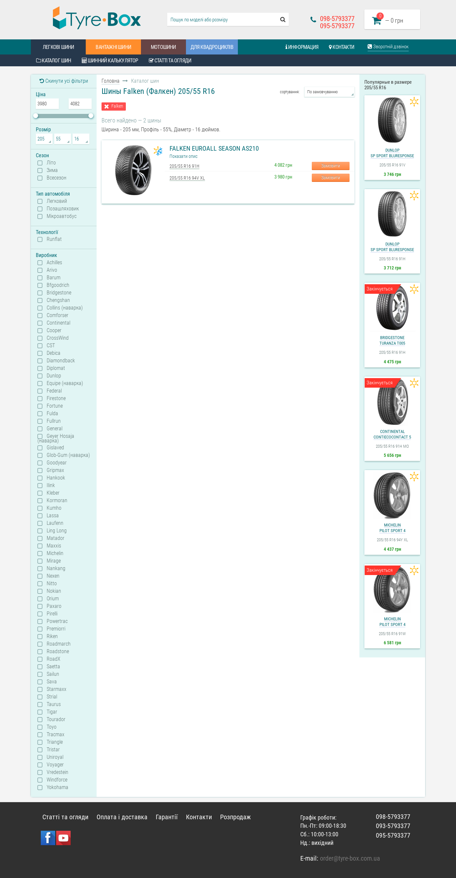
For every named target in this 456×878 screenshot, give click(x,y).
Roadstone (58, 651)
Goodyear (57, 463)
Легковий (57, 201)
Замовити (330, 165)
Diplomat (56, 368)
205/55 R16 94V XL (187, 178)
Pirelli (52, 614)
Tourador (56, 719)
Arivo (52, 270)
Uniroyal (55, 757)
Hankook (56, 478)
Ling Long (57, 531)
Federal (54, 391)
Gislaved (55, 448)
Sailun (53, 674)
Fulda (52, 414)
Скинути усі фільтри (63, 81)
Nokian (54, 591)
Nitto (52, 584)
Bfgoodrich (58, 285)
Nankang (56, 568)
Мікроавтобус (62, 216)
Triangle (55, 742)
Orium (53, 599)
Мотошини (163, 47)
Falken (117, 106)
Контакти (341, 47)
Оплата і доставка (122, 817)
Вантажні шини (113, 47)
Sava (52, 682)
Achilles (54, 263)
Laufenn (55, 523)
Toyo (52, 727)
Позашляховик (63, 209)
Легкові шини (58, 47)
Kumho (54, 508)
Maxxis (54, 546)
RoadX (53, 659)
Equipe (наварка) (65, 383)
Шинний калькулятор (110, 60)
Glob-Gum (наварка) (68, 455)
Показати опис (183, 156)
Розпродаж (235, 817)
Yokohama (57, 787)
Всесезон (56, 178)
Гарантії (167, 817)
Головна (111, 81)
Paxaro (54, 606)
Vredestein (57, 772)
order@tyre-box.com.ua (350, 858)
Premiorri (56, 629)
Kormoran (57, 500)
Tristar (53, 750)
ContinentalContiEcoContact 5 (392, 434)
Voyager (55, 765)
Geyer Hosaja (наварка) (55, 438)
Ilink (51, 485)
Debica (53, 353)
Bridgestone (59, 293)
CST (51, 346)
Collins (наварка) (65, 308)
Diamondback (61, 361)
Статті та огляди (170, 60)
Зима (52, 170)
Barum (53, 278)
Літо (51, 163)
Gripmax (55, 470)
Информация (301, 47)
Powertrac (57, 621)
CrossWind (58, 338)
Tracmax (55, 735)
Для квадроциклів (212, 47)
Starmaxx (56, 689)
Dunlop (54, 376)
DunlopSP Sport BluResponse (392, 153)
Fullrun (54, 421)
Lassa (53, 516)
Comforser (57, 315)
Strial (52, 697)
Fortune (55, 406)
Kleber (53, 493)
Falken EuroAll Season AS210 (214, 148)
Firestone (56, 398)
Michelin (55, 553)
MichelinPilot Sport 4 (392, 528)
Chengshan (58, 300)
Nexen (53, 576)
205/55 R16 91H (184, 166)
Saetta (53, 667)
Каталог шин (53, 60)
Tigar (52, 712)
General (54, 429)
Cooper (54, 330)
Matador (55, 538)
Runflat (54, 239)
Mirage (54, 561)
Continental (58, 323)
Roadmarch (59, 644)
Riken (52, 636)
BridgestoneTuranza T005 (392, 340)
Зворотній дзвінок (388, 47)
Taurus (54, 704)
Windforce (57, 780)
